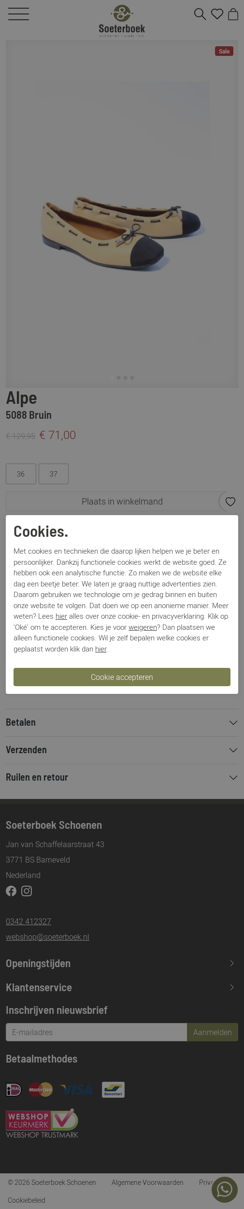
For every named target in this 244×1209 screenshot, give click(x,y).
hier (61, 616)
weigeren (143, 627)
